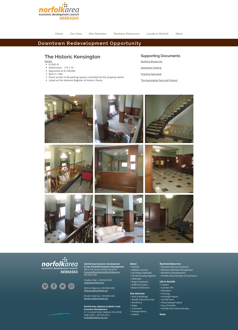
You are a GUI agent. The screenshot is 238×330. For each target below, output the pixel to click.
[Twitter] (62, 286)
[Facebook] (54, 286)
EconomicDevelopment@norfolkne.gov (102, 272)
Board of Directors (141, 287)
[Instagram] (71, 286)
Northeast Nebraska (142, 272)
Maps (134, 305)
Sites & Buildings (140, 296)
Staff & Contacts (140, 284)
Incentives (137, 308)
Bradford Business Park (143, 299)
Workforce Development (173, 272)
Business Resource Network (175, 266)
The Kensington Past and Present (159, 80)
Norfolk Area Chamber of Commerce (179, 275)
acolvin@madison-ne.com (96, 317)
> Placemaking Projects (171, 302)
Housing (165, 293)
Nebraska (136, 278)
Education (166, 290)
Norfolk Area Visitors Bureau (175, 308)
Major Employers (140, 281)
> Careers (164, 284)
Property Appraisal (151, 74)
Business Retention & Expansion (177, 269)
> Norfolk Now (167, 299)
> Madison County (139, 269)
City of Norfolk (168, 305)
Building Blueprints (151, 61)
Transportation (139, 311)
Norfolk (135, 266)
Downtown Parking (151, 67)
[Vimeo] (45, 286)
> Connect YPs (167, 287)
